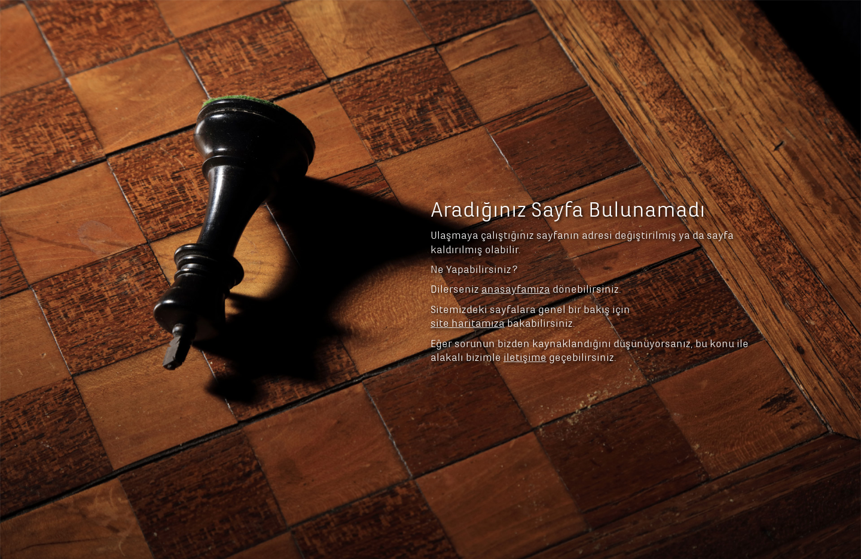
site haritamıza (467, 260)
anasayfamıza (515, 226)
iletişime (524, 294)
